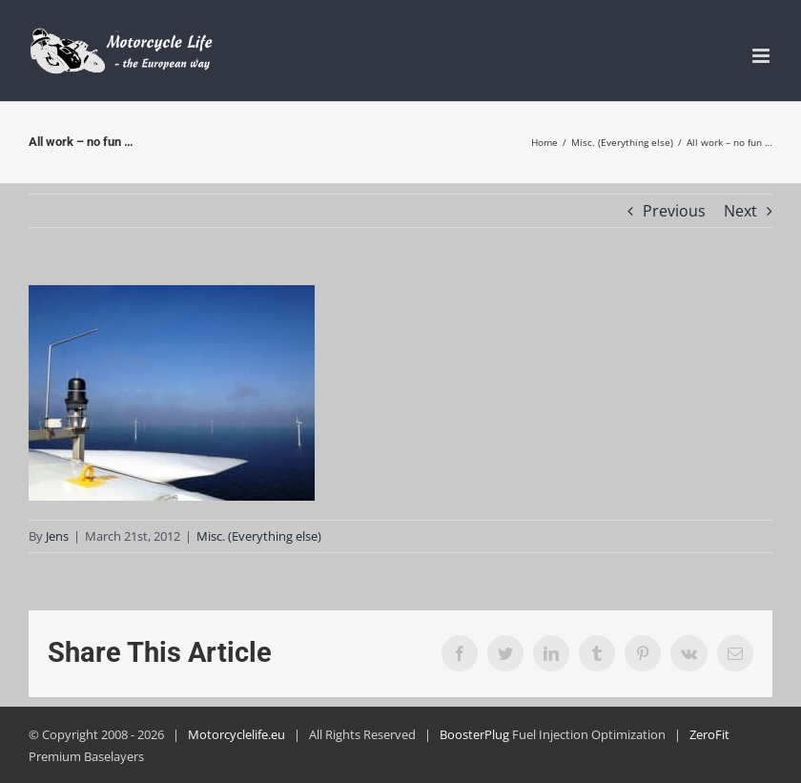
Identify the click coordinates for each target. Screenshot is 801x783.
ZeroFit (709, 734)
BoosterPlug (474, 734)
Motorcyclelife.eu (236, 734)
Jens (57, 536)
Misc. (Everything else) (258, 536)
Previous (674, 210)
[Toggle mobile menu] (762, 56)
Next (740, 210)
